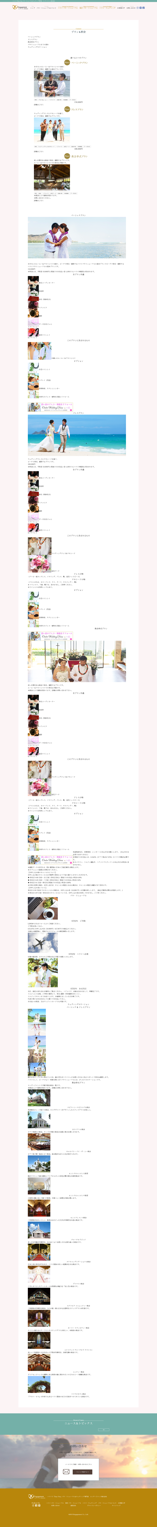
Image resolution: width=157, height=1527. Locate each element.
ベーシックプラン (34, 37)
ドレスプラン (32, 39)
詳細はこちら (39, 105)
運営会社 (73, 1505)
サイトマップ (116, 1505)
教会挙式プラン (33, 42)
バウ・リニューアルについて (46, 8)
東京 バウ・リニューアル (89, 8)
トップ (32, 8)
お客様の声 (121, 8)
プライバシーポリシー (94, 1505)
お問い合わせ (131, 8)
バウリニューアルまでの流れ (38, 44)
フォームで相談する (82, 1472)
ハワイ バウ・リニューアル (68, 8)
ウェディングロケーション (37, 47)
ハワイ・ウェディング (107, 8)
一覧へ (103, 1429)
